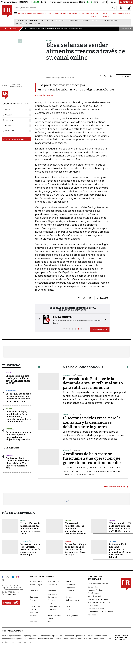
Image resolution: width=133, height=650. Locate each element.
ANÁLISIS (85, 13)
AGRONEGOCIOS (73, 13)
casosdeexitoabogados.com (14, 639)
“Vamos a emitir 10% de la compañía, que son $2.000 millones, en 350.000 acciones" (120, 527)
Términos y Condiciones (98, 599)
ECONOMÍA (31, 13)
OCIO (49, 13)
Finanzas (33, 600)
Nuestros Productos (96, 590)
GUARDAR (123, 77)
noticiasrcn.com (91, 639)
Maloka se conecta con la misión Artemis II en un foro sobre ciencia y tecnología (31, 549)
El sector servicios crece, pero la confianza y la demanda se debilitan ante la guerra (92, 422)
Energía (68, 520)
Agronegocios (36, 581)
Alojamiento (61, 20)
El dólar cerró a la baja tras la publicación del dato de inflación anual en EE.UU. (18, 380)
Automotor (11, 391)
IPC (52, 20)
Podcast (33, 616)
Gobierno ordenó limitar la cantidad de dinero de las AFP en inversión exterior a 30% (17, 463)
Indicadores (35, 606)
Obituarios (52, 609)
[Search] (113, 7)
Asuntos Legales (36, 584)
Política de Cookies (96, 609)
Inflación (44, 20)
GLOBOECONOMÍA (59, 13)
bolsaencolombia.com (97, 636)
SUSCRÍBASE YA (100, 329)
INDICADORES (118, 13)
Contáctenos (93, 593)
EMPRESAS (41, 13)
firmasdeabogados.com (75, 636)
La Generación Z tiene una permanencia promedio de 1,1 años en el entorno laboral (120, 550)
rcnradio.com (76, 639)
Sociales (33, 622)
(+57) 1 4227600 (9, 594)
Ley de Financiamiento (109, 20)
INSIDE (127, 13)
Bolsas (9, 373)
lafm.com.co (105, 639)
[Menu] (16, 13)
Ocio (67, 609)
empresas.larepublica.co (51, 636)
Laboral (112, 541)
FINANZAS (22, 13)
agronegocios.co (31, 636)
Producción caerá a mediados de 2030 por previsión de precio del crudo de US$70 (30, 528)
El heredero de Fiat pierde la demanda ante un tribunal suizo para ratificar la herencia (93, 383)
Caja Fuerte (52, 584)
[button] (38, 319)
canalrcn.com (62, 639)
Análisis (68, 581)
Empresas (34, 597)
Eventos (68, 597)
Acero (37, 24)
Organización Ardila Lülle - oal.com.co (121, 637)
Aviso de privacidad (96, 596)
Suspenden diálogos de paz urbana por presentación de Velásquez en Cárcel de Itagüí (75, 549)
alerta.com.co (8, 642)
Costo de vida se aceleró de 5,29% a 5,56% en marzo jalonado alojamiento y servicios (18, 436)
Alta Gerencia (53, 581)
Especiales (52, 597)
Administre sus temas (13, 139)
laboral (9, 455)
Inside (67, 606)
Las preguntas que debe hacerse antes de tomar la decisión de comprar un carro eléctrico (18, 398)
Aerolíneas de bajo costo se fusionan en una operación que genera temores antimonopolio (92, 458)
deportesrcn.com (23, 642)
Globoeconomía (72, 600)
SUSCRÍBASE (126, 2)
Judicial (68, 541)
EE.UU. (22, 520)
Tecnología (25, 541)
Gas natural (74, 20)
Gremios (85, 20)
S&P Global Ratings (24, 24)
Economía (69, 591)
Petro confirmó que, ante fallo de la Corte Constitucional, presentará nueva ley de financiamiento (18, 416)
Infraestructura (54, 606)
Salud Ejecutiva (71, 616)
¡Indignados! (12, 448)
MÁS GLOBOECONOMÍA (114, 487)
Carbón (94, 20)
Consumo (34, 591)
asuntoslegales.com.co (11, 636)
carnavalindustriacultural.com (41, 639)
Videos (50, 622)
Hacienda (10, 409)
